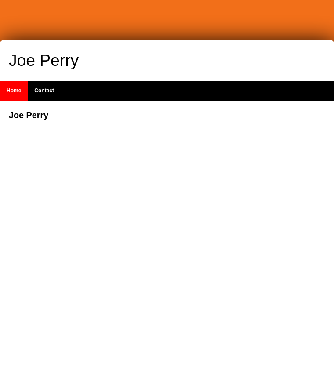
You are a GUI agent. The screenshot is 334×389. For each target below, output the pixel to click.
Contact (44, 90)
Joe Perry (44, 60)
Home (14, 90)
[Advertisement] (272, 241)
